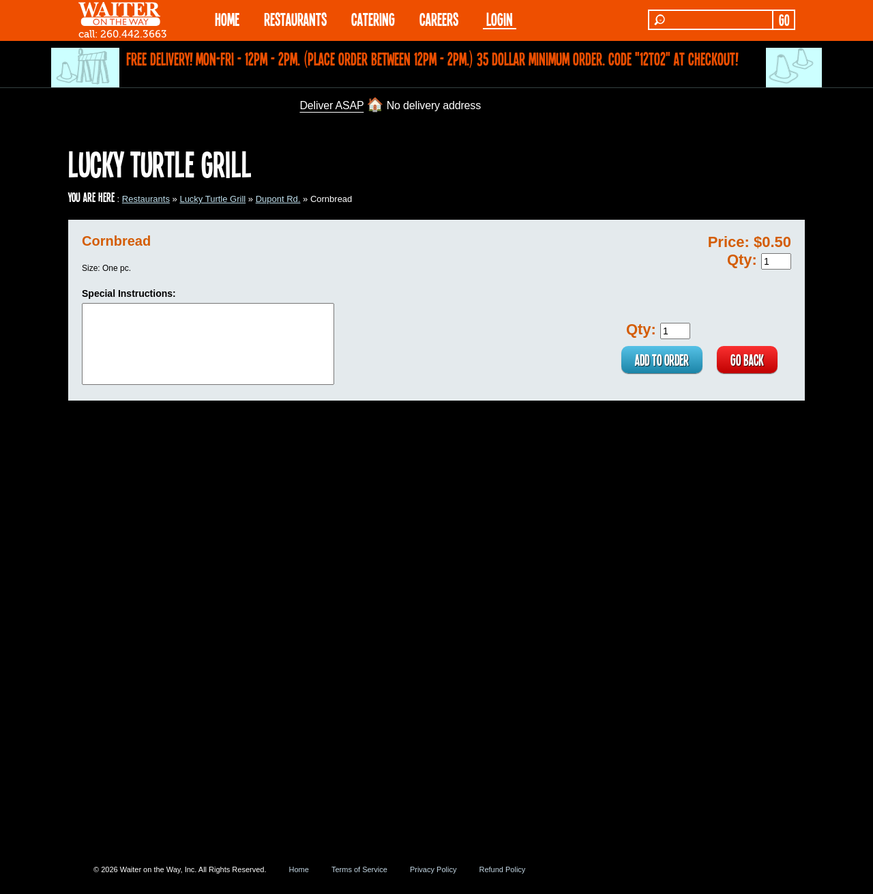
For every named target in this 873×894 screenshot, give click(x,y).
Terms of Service (359, 869)
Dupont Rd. (278, 199)
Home (299, 869)
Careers (438, 19)
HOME (227, 19)
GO (784, 20)
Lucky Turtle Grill (212, 199)
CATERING (373, 19)
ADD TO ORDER (662, 359)
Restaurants (146, 199)
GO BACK (747, 359)
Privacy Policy (433, 869)
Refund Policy (502, 869)
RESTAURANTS (295, 19)
